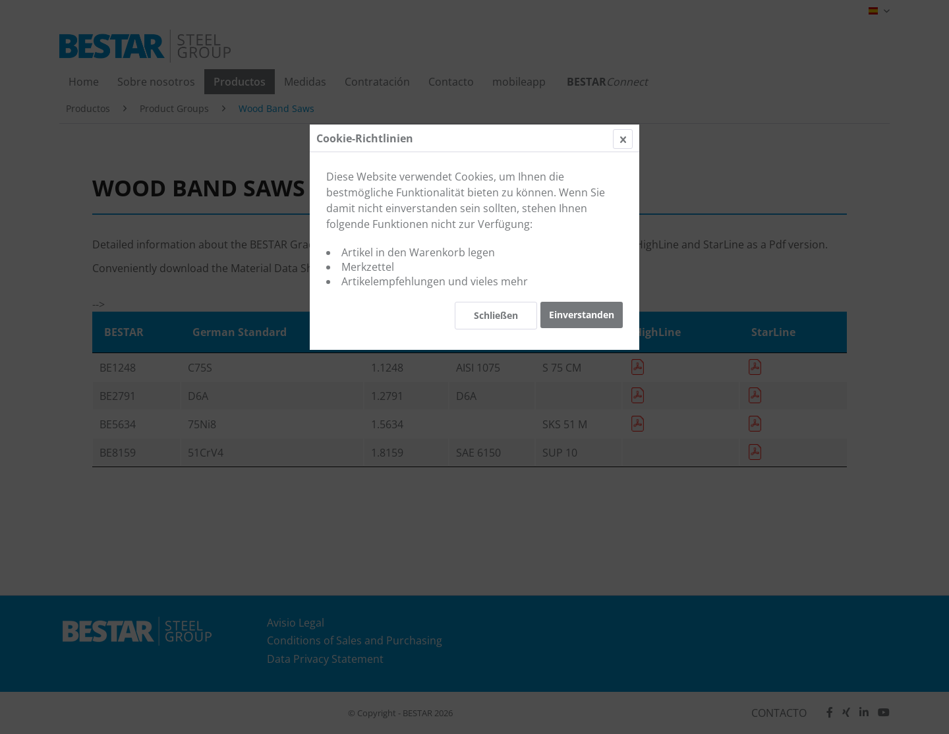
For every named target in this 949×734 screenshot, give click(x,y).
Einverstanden (581, 314)
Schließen (496, 315)
